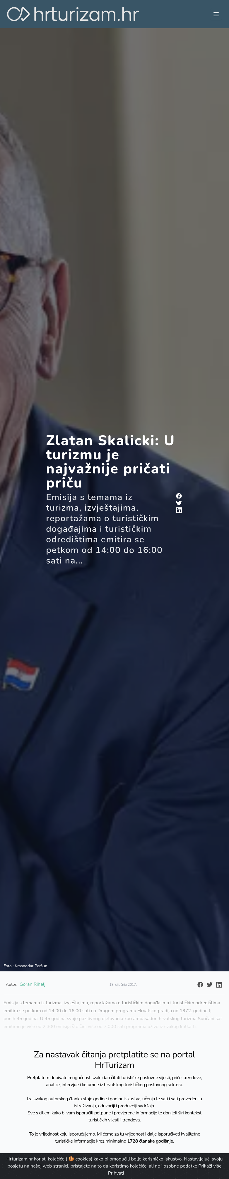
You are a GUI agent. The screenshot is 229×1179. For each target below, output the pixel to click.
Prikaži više (209, 1166)
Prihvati (116, 1173)
